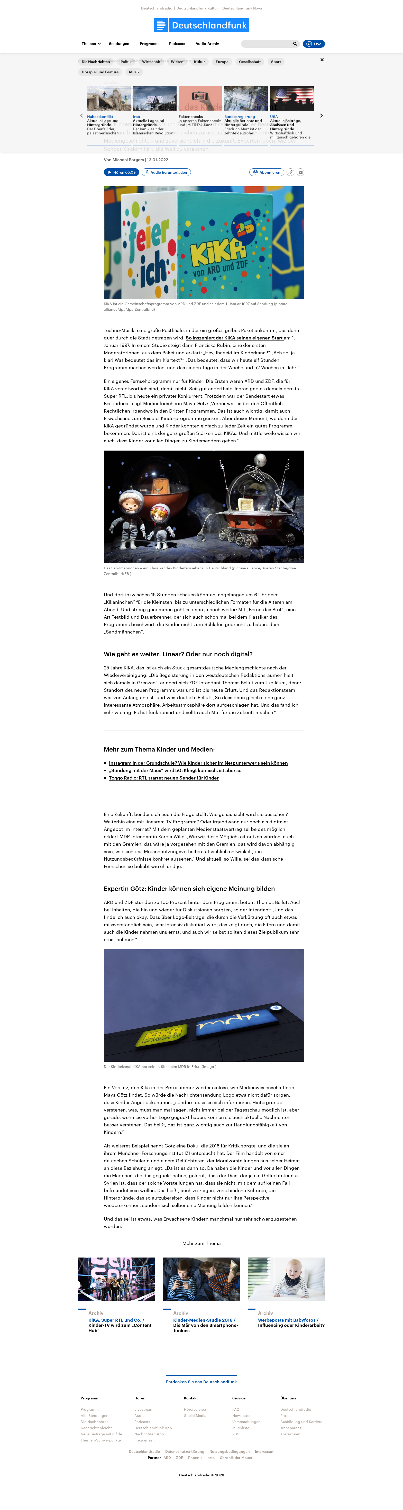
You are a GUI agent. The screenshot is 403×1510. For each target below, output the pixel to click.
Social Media (195, 1415)
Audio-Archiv (207, 43)
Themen (89, 43)
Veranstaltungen (246, 1421)
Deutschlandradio (156, 8)
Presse (285, 1415)
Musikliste (240, 1428)
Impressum (264, 1451)
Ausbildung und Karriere (301, 1421)
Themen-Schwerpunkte (101, 1440)
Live (313, 44)
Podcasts (177, 43)
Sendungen (119, 43)
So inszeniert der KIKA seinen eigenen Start (235, 337)
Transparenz (290, 1428)
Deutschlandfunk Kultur (197, 8)
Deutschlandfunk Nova (242, 8)
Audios (140, 1415)
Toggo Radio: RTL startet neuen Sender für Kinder (164, 778)
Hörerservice (195, 1409)
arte (211, 1457)
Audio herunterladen (169, 172)
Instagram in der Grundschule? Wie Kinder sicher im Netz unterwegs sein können (198, 763)
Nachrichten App (149, 1434)
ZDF (179, 1457)
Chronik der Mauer (236, 1457)
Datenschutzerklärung (184, 1451)
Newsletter (241, 1415)
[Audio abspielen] (121, 172)
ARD (167, 1457)
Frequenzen (144, 1440)
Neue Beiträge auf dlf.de (101, 1434)
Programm (149, 43)
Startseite (86, 61)
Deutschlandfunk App (153, 1428)
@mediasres (109, 61)
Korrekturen (290, 1434)
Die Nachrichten (95, 1421)
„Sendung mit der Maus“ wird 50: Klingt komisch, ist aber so (175, 770)
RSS (235, 1434)
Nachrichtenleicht (96, 1428)
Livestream (143, 1409)
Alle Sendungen (94, 1415)
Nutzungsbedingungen (229, 1451)
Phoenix (195, 1457)
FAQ (236, 1409)
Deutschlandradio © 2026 (201, 1475)
